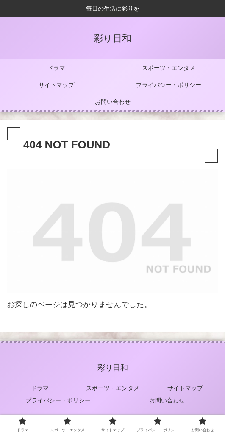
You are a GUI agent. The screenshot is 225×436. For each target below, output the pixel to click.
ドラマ (40, 388)
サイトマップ (185, 388)
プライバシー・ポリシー (58, 400)
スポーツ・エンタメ (112, 388)
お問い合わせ (167, 400)
